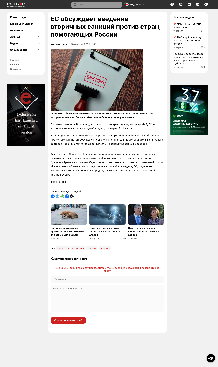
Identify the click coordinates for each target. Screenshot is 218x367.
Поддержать (134, 4)
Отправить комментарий (68, 325)
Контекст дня (18, 17)
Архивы (15, 36)
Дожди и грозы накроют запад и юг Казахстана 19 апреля (104, 231)
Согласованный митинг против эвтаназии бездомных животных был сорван (69, 231)
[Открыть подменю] (39, 30)
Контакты (15, 64)
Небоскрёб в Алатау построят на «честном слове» (187, 40)
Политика (78, 248)
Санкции (105, 248)
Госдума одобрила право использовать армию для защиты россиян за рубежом (188, 58)
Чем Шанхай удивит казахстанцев (187, 25)
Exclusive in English (21, 23)
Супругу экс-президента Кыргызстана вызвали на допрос (143, 231)
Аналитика (16, 30)
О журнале (15, 69)
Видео (14, 43)
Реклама (14, 60)
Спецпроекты (18, 49)
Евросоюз (63, 248)
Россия (91, 248)
